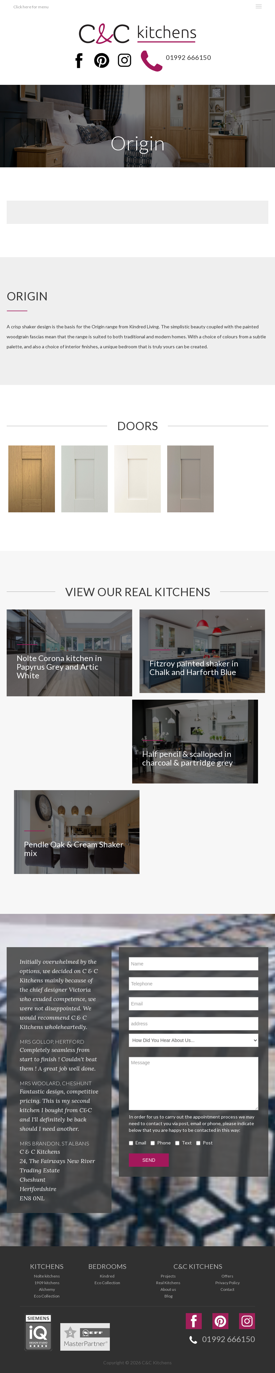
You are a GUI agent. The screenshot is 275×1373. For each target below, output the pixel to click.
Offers (227, 1274)
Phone (160, 1141)
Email (137, 1141)
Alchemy (47, 1288)
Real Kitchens (168, 1281)
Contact (227, 1288)
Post (204, 1141)
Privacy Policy (227, 1281)
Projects (168, 1274)
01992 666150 (187, 57)
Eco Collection (47, 1294)
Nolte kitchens (47, 1274)
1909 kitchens (47, 1281)
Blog (168, 1294)
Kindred (107, 1274)
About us (168, 1288)
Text (183, 1141)
